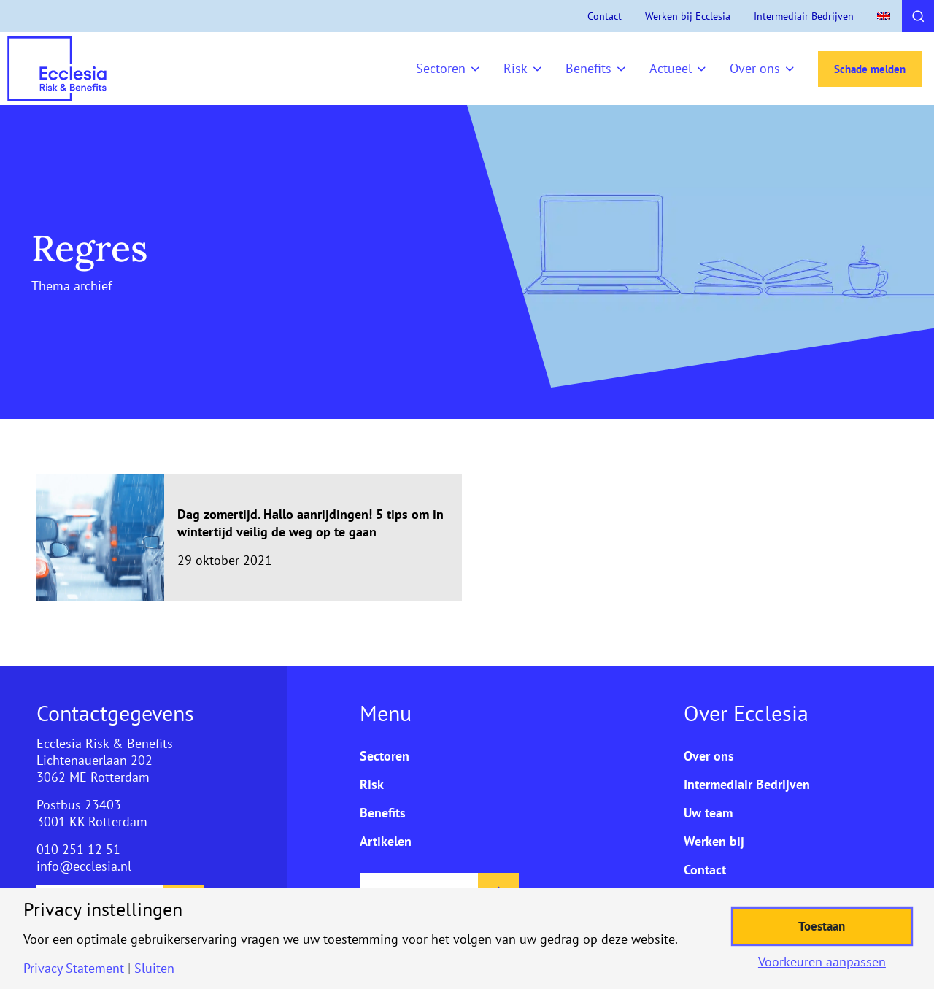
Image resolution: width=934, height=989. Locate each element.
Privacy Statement (73, 968)
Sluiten (154, 968)
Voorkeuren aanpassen (822, 962)
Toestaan (822, 925)
